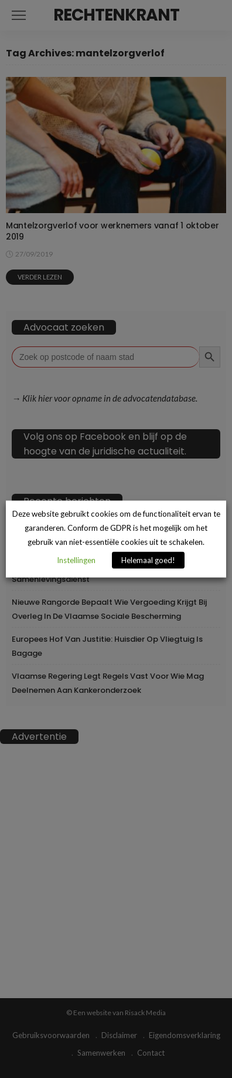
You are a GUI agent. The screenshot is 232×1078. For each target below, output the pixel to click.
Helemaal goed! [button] (148, 559)
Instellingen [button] (76, 559)
